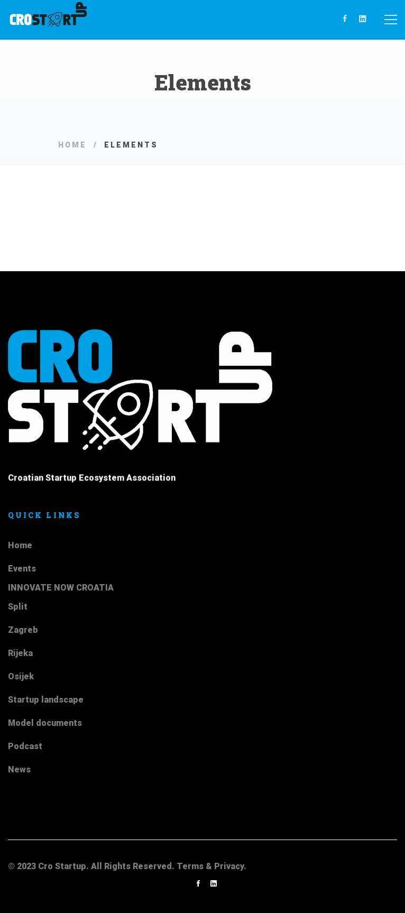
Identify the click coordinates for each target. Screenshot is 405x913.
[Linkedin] (363, 19)
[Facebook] (345, 19)
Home (72, 145)
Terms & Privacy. (211, 866)
